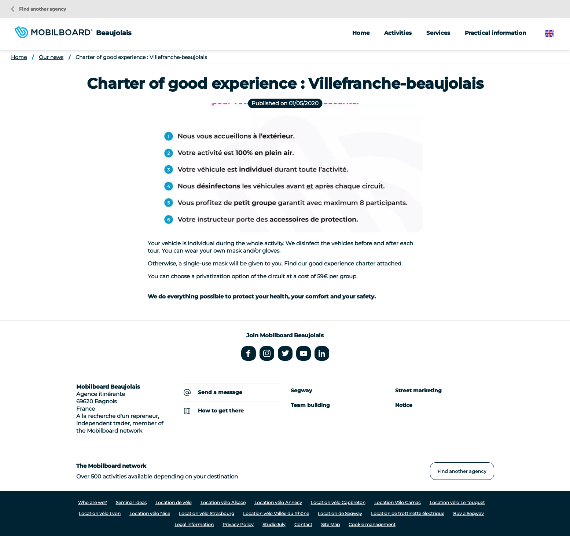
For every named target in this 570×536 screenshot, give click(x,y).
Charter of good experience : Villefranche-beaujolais (141, 57)
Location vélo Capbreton (338, 502)
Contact (303, 524)
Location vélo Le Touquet (457, 502)
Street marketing (418, 390)
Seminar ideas (131, 502)
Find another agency (38, 8)
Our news (51, 57)
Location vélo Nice (149, 513)
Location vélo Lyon (100, 513)
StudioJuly (274, 524)
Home (360, 32)
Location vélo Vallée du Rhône (276, 513)
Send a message (220, 392)
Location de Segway (340, 513)
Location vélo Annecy (278, 502)
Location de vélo (173, 502)
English (555, 33)
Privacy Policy (238, 524)
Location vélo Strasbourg (206, 513)
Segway (301, 390)
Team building (310, 405)
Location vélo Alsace (223, 502)
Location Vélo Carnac (397, 502)
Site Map (330, 524)
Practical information (495, 32)
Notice (403, 405)
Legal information (194, 524)
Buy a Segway (468, 513)
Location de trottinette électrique (407, 513)
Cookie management (372, 524)
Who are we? (92, 502)
